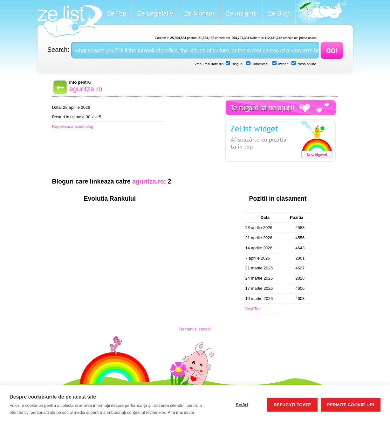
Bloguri (237, 64)
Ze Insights (241, 13)
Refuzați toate (292, 404)
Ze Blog (279, 13)
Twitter (282, 64)
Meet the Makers (321, 12)
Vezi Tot (252, 308)
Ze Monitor (199, 13)
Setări (242, 404)
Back (59, 87)
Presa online (306, 64)
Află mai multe (181, 412)
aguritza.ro (85, 89)
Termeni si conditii (195, 329)
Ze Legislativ (155, 13)
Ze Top (117, 13)
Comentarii (259, 64)
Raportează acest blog (72, 126)
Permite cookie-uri (350, 404)
